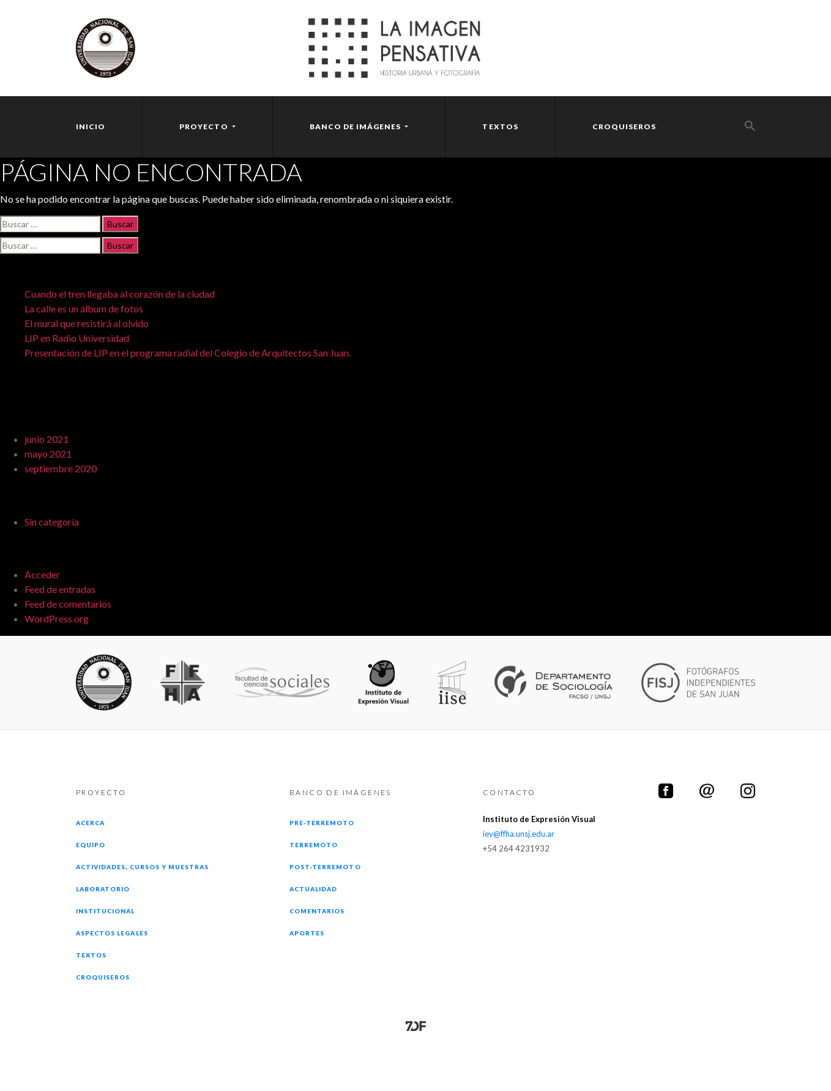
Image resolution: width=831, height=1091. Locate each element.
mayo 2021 (48, 453)
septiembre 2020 (60, 468)
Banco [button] (356, 126)
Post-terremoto (325, 866)
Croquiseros (624, 126)
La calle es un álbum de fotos (83, 308)
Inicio (90, 126)
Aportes (306, 933)
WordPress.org (56, 618)
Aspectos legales (112, 933)
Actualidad (313, 889)
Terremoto (313, 844)
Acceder (42, 574)
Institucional (105, 911)
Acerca (90, 822)
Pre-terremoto (322, 822)
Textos (500, 126)
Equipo (90, 844)
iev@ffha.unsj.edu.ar (518, 834)
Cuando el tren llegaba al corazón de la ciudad (119, 294)
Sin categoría (51, 521)
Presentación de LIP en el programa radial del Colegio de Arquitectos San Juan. (187, 352)
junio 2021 (46, 439)
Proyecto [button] (204, 126)
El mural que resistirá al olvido (86, 323)
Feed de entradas (59, 589)
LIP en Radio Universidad (76, 338)
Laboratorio (103, 889)
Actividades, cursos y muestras (142, 866)
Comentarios (317, 911)
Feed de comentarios (67, 604)
